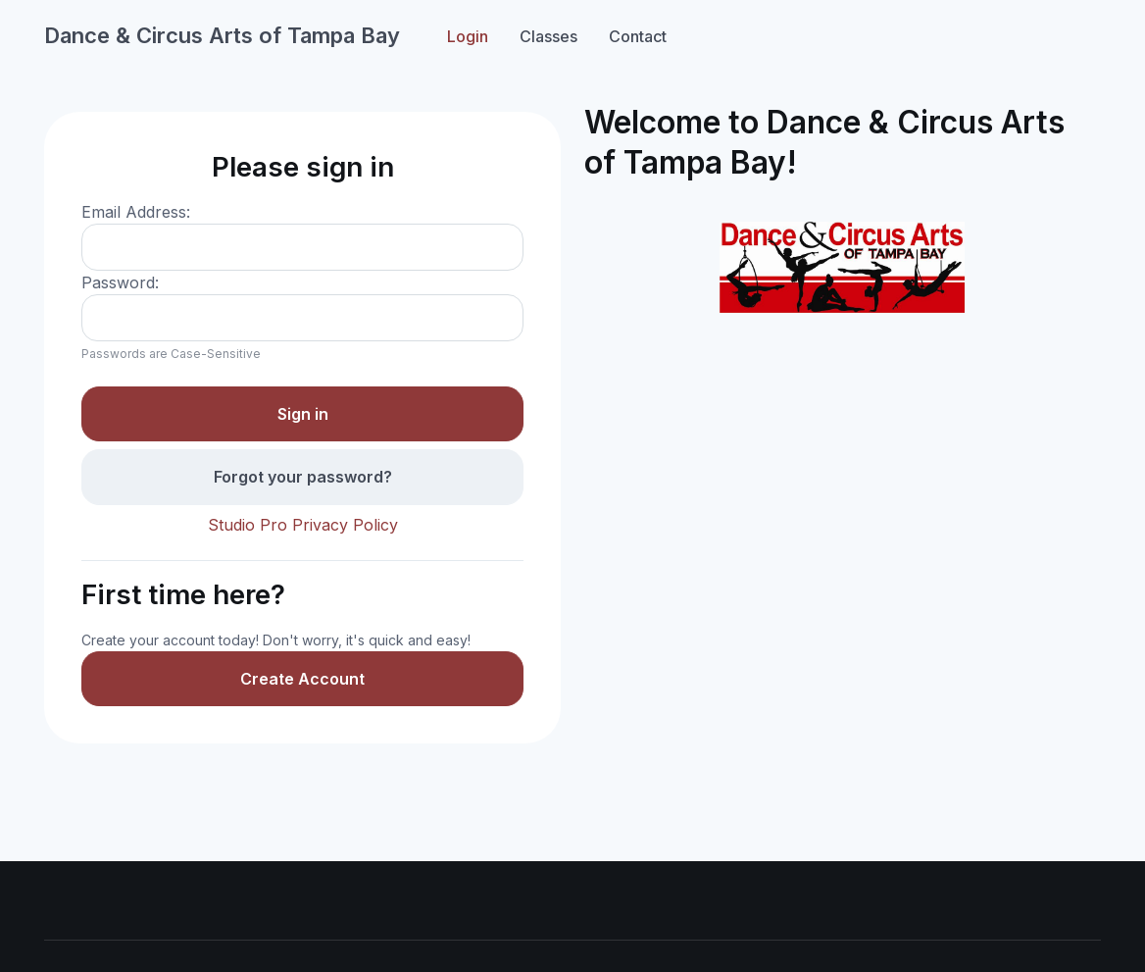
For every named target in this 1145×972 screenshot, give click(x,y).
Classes (548, 36)
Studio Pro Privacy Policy (303, 525)
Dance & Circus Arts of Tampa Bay (222, 35)
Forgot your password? (303, 476)
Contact (638, 36)
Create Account (302, 679)
